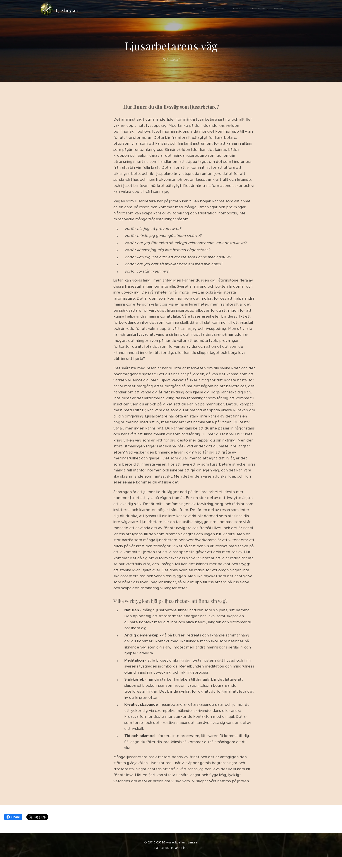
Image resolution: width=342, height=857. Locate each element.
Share (13, 817)
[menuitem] (224, 8)
